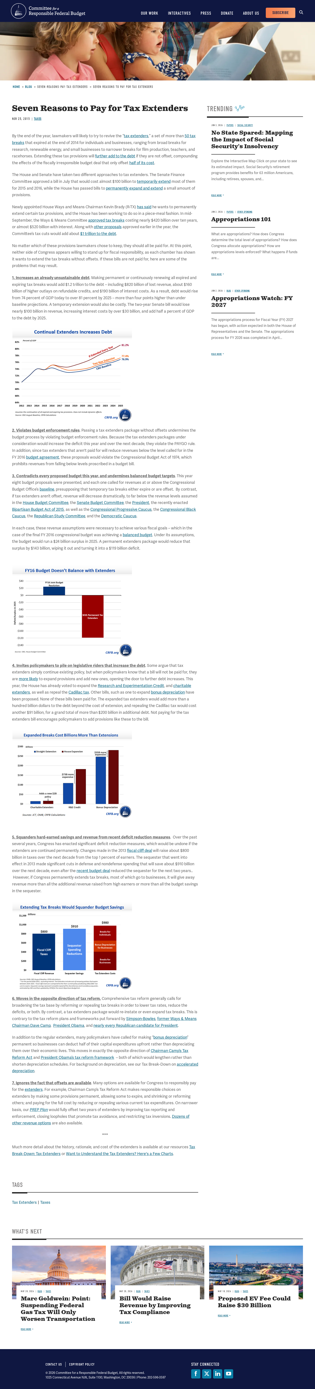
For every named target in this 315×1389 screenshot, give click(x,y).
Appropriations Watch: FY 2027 (252, 302)
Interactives (179, 13)
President (140, 502)
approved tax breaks (106, 220)
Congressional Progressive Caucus (121, 509)
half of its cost (141, 162)
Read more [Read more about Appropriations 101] (216, 274)
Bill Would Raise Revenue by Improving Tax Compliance (155, 1305)
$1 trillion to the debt (98, 233)
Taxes (38, 119)
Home (16, 87)
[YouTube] (228, 1373)
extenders (34, 1089)
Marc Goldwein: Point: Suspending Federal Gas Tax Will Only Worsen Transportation (58, 1309)
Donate (227, 13)
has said (144, 206)
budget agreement (42, 457)
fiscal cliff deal (139, 850)
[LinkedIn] (217, 1373)
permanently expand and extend (134, 188)
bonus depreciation (168, 692)
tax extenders (136, 135)
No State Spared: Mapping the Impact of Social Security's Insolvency (252, 139)
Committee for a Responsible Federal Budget (48, 11)
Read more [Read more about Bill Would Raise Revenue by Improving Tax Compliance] (124, 1322)
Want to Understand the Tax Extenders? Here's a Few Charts (119, 1153)
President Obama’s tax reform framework (77, 1057)
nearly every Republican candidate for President (135, 1025)
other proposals (108, 226)
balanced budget (137, 534)
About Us (251, 13)
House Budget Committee (45, 502)
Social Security (245, 125)
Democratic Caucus (118, 515)
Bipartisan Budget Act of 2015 (38, 509)
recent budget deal (93, 870)
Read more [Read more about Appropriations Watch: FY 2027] (216, 354)
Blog (28, 87)
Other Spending (244, 211)
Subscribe (280, 13)
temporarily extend (154, 181)
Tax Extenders (24, 1202)
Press (206, 13)
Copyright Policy (82, 1364)
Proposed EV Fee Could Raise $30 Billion (254, 1302)
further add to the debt (115, 155)
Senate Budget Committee (100, 502)
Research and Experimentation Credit (131, 685)
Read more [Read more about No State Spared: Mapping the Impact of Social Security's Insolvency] (216, 195)
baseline (47, 489)
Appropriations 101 (241, 219)
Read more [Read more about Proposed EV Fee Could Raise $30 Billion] (223, 1315)
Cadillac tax (78, 692)
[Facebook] (195, 1373)
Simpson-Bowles (141, 1018)
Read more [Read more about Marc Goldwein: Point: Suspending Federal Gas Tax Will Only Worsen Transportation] (26, 1329)
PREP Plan (39, 1109)
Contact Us (54, 1364)
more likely (28, 678)
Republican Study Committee (59, 515)
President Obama (68, 1025)
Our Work (149, 13)
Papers (230, 125)
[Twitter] (206, 1373)
